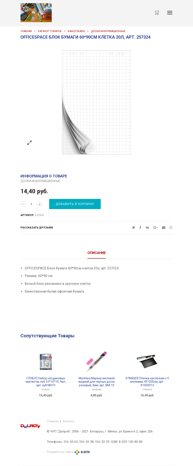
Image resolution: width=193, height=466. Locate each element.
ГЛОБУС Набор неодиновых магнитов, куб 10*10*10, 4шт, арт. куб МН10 (46, 382)
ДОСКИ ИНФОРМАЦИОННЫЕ (108, 31)
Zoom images (29, 143)
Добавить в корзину (75, 204)
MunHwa (96, 389)
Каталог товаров (50, 31)
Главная (26, 31)
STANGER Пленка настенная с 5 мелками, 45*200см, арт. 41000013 (147, 382)
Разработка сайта (60, 452)
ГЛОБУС (46, 389)
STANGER (147, 389)
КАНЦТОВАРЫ (76, 31)
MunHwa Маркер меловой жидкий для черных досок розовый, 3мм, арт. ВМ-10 (96, 382)
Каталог (69, 421)
